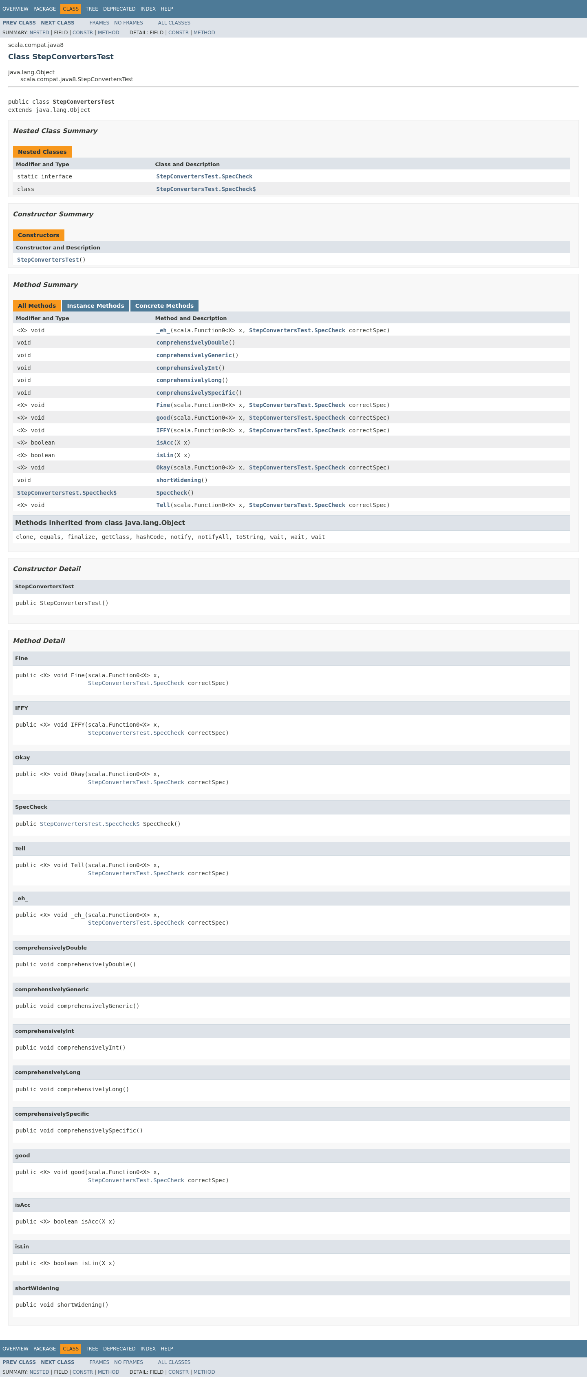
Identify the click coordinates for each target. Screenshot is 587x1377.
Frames (100, 23)
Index (148, 9)
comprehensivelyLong (189, 380)
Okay (163, 467)
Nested (39, 33)
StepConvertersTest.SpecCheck (205, 176)
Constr (83, 33)
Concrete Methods (164, 306)
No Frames (128, 23)
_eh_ (163, 330)
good (163, 417)
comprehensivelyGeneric (194, 355)
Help (167, 9)
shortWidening (179, 480)
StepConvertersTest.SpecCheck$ (206, 189)
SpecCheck (172, 492)
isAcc (165, 442)
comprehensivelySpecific (196, 392)
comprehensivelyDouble (193, 342)
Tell (163, 505)
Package (44, 9)
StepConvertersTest (48, 259)
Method (108, 33)
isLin (165, 455)
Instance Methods (95, 306)
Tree (92, 9)
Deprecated (119, 9)
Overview (15, 9)
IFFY (163, 430)
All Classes (174, 23)
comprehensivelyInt (187, 368)
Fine (163, 405)
